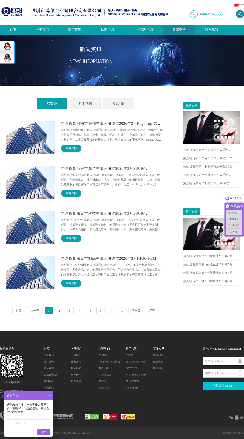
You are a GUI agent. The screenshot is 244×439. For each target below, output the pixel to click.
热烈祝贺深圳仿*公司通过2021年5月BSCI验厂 (209, 256)
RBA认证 (103, 368)
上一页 (34, 310)
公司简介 (76, 355)
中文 (241, 5)
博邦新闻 (52, 103)
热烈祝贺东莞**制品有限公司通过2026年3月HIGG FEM (209, 174)
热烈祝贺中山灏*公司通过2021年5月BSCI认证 (209, 281)
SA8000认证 (104, 374)
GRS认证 (103, 381)
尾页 (152, 310)
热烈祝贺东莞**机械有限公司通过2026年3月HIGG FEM (209, 183)
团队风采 (76, 368)
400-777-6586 (211, 14)
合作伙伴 (76, 374)
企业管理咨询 (143, 29)
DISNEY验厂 (132, 387)
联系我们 (211, 29)
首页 (13, 29)
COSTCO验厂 (133, 368)
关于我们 (42, 29)
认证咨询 (107, 29)
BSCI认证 (103, 355)
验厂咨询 (74, 29)
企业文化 (76, 361)
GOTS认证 (104, 387)
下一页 (136, 310)
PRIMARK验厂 (134, 381)
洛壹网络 (239, 432)
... (122, 310)
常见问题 (118, 103)
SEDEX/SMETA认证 (109, 361)
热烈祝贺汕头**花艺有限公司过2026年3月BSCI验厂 (209, 158)
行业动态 (85, 103)
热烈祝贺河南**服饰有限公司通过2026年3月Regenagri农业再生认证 (209, 149)
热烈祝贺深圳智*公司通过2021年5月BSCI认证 (209, 272)
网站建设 (228, 432)
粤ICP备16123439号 (82, 432)
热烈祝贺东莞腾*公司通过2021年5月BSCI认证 (209, 264)
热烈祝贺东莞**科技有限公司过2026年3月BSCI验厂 (209, 166)
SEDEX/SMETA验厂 (136, 361)
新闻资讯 (178, 29)
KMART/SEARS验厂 (136, 374)
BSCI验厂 (131, 355)
